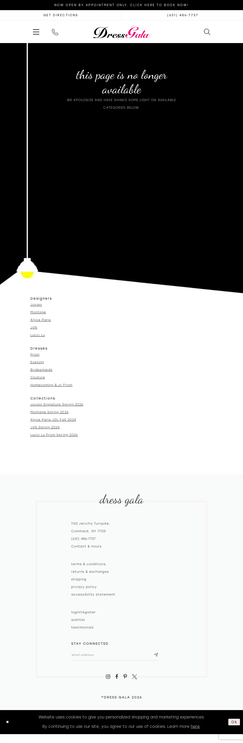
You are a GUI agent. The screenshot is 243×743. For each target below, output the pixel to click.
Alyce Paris (40, 320)
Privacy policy (84, 587)
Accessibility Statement (93, 594)
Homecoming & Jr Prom (51, 385)
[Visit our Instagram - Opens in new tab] (108, 678)
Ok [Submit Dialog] (233, 723)
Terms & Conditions (88, 564)
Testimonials (82, 627)
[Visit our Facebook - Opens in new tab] (116, 678)
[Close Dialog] (8, 723)
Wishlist (78, 620)
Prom (35, 354)
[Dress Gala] (121, 32)
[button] (36, 31)
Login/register (83, 612)
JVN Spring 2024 (45, 427)
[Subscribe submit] (166, 656)
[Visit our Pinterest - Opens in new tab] (125, 678)
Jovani (36, 305)
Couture (37, 377)
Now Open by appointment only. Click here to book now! (121, 5)
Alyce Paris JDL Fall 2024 (53, 420)
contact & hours (86, 546)
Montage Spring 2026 (49, 412)
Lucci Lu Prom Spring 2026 (54, 435)
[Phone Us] (55, 31)
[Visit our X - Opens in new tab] (135, 678)
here (195, 728)
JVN (33, 327)
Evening (37, 362)
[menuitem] (36, 31)
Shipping (78, 579)
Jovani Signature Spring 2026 (57, 404)
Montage (38, 312)
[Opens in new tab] (61, 15)
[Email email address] (120, 656)
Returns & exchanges (90, 572)
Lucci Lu (37, 335)
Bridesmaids (41, 370)
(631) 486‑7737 (83, 539)
